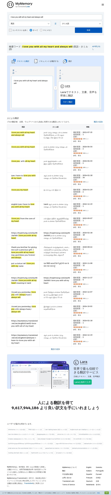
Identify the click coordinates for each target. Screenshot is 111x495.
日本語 (98, 478)
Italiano (89, 471)
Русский (99, 474)
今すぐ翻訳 (68, 102)
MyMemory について (69, 467)
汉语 (97, 481)
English (88, 467)
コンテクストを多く (18, 30)
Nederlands (90, 484)
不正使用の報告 (67, 474)
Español (89, 474)
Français (89, 478)
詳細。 (99, 493)
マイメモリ (46, 30)
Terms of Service (68, 484)
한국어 (98, 484)
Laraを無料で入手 (83, 382)
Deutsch (89, 481)
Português (100, 471)
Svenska (99, 467)
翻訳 (63, 471)
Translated (28, 483)
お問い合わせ (66, 478)
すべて (34, 30)
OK (107, 493)
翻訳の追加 (98, 122)
